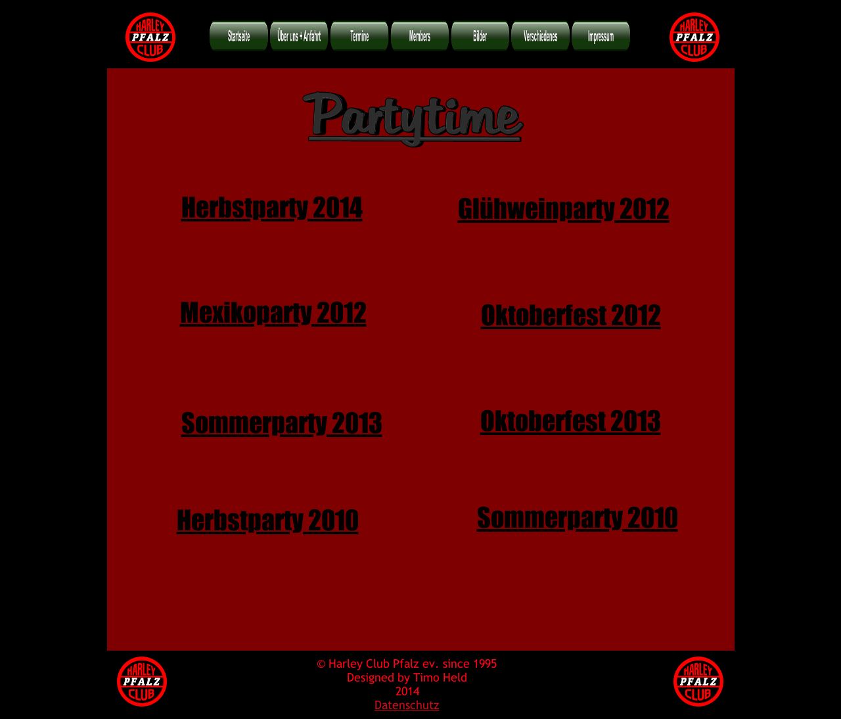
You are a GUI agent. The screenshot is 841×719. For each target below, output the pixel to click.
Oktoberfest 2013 (570, 415)
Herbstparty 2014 (272, 201)
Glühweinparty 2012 (564, 203)
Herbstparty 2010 (268, 514)
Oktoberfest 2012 (571, 309)
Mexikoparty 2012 (273, 306)
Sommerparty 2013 (281, 417)
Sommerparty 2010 (577, 511)
